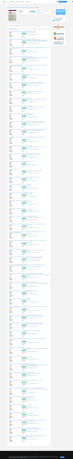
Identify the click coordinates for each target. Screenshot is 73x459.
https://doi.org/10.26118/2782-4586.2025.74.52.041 (30, 359)
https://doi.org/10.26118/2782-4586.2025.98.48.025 (30, 227)
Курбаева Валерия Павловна (37, 130)
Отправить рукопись (62, 1)
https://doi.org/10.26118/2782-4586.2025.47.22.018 (30, 172)
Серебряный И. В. (25, 331)
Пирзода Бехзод (24, 340)
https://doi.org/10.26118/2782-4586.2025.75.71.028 (30, 252)
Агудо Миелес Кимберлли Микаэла (27, 397)
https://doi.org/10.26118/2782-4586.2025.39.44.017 (30, 164)
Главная (9, 7)
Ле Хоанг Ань (24, 32)
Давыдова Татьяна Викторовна (27, 405)
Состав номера (10, 25)
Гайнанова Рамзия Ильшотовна (37, 266)
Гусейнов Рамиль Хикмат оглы (27, 233)
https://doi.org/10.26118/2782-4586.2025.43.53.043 (30, 375)
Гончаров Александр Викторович (37, 170)
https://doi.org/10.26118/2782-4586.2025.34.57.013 (30, 132)
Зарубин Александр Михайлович (27, 283)
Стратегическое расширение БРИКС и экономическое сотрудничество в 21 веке (22, 31)
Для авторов (11, 1)
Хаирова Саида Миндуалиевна (27, 40)
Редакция (17, 1)
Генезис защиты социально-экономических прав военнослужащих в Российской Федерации (24, 330)
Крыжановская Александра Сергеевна (28, 209)
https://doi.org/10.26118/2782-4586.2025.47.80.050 (30, 431)
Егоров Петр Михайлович (26, 308)
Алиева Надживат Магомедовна (27, 201)
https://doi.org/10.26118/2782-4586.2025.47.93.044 (30, 383)
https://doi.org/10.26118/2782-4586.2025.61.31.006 (30, 77)
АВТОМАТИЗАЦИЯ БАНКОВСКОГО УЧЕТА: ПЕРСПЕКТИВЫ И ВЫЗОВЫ (21, 56)
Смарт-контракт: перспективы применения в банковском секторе (20, 298)
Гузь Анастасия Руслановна (26, 122)
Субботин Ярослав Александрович (28, 348)
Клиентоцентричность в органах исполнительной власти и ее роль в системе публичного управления (26, 380)
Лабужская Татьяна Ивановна (27, 316)
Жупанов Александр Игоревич (38, 283)
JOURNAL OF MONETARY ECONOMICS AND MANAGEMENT (25, 7)
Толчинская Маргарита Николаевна (28, 99)
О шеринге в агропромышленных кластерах (16, 355)
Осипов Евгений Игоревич (26, 49)
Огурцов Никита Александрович (37, 364)
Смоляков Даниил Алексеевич (27, 217)
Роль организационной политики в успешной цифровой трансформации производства (23, 290)
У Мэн (23, 421)
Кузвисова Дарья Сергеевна (37, 217)
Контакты (22, 1)
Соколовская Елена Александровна (37, 74)
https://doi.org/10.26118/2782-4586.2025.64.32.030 (30, 268)
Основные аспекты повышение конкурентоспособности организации (20, 145)
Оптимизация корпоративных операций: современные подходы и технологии (22, 161)
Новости (27, 1)
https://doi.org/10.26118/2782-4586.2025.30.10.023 (30, 211)
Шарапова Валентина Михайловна (39, 274)
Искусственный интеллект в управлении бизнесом (17, 404)
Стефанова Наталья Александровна (37, 83)
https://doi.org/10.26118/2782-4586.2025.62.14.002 (30, 43)
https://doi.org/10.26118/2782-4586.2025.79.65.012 (30, 124)
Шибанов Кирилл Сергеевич (26, 170)
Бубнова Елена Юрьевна (26, 83)
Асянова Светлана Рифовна (37, 91)
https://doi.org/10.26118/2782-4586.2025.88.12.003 (30, 51)
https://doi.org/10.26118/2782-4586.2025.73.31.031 (30, 277)
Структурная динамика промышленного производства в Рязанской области (21, 372)
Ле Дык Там (34, 32)
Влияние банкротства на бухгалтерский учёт (16, 347)
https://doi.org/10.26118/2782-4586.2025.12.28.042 (30, 367)
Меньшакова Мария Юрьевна (27, 266)
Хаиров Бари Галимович (37, 40)
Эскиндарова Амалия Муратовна (31, 58)
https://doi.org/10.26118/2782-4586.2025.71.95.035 (30, 310)
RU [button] (70, 1)
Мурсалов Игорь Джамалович (27, 250)
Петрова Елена (24, 162)
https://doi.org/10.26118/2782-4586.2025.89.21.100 (37, 12)
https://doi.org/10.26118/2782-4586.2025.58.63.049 (30, 423)
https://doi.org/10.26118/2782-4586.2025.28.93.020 (30, 188)
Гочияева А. (39, 154)
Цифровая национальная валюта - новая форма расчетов (18, 200)
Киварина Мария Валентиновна (58, 21)
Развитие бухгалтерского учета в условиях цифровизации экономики (20, 105)
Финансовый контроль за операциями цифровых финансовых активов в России (22, 396)
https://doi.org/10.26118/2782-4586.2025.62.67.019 (30, 180)
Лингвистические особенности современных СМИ (17, 90)
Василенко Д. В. (24, 381)
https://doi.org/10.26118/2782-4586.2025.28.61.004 (30, 60)
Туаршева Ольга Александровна (27, 436)
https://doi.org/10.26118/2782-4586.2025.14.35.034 (30, 301)
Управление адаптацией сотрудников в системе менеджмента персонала (21, 192)
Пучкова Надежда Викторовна (27, 130)
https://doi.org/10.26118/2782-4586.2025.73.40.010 (30, 109)
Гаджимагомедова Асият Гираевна (39, 99)
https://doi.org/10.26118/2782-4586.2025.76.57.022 (30, 203)
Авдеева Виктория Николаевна (27, 193)
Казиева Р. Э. (35, 154)
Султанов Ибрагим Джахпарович (27, 114)
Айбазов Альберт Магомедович (38, 57)
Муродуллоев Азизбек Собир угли (27, 274)
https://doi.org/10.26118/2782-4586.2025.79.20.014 (30, 141)
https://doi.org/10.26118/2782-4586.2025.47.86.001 (30, 34)
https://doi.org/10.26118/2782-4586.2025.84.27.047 (30, 407)
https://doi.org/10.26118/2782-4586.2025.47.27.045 (30, 392)
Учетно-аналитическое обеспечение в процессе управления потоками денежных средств (24, 153)
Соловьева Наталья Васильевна (29, 421)
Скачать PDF (60, 13)
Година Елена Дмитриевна (26, 74)
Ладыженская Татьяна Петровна (37, 316)
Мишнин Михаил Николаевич (36, 373)
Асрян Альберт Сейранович (26, 299)
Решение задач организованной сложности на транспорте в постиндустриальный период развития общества (27, 435)
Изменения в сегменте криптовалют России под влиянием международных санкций (23, 216)
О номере (16, 25)
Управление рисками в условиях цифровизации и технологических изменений (22, 363)
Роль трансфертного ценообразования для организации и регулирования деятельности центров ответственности (28, 129)
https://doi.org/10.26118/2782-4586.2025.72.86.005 (30, 69)
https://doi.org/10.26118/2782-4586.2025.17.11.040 (30, 351)
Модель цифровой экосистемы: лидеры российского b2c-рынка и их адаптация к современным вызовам (26, 121)
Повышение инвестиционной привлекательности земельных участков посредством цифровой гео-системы (26, 82)
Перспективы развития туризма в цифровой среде (17, 73)
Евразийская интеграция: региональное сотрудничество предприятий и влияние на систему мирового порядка (27, 420)
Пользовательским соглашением (31, 457)
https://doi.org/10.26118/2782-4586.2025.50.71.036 (30, 318)
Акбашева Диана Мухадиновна (27, 57)
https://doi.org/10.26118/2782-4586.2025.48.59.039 (30, 342)
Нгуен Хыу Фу (29, 32)
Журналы (12, 7)
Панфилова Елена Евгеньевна (27, 178)
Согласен (62, 457)
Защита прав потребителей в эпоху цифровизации (17, 412)
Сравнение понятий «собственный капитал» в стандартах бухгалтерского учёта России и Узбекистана (26, 273)
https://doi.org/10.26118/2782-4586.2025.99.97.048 (30, 415)
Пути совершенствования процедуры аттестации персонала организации (21, 113)
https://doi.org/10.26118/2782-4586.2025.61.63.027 (30, 244)
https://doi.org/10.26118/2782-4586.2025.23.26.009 (30, 101)
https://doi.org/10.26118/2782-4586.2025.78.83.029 (30, 260)
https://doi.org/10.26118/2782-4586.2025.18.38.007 (30, 85)
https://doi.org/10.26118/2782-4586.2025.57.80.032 (30, 286)
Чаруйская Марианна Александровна (38, 250)
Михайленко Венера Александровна (28, 413)
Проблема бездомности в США (14, 169)
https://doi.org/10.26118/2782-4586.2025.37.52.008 (30, 93)
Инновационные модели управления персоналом (17, 208)
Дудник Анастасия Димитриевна (27, 91)
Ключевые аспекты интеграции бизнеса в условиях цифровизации (20, 184)
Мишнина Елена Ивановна (26, 373)
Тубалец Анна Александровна (27, 364)
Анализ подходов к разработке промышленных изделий (18, 249)
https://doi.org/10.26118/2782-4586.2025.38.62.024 (30, 219)
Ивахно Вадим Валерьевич (33, 365)
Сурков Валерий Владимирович (27, 242)
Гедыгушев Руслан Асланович (27, 291)
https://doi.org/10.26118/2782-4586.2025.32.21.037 (30, 326)
